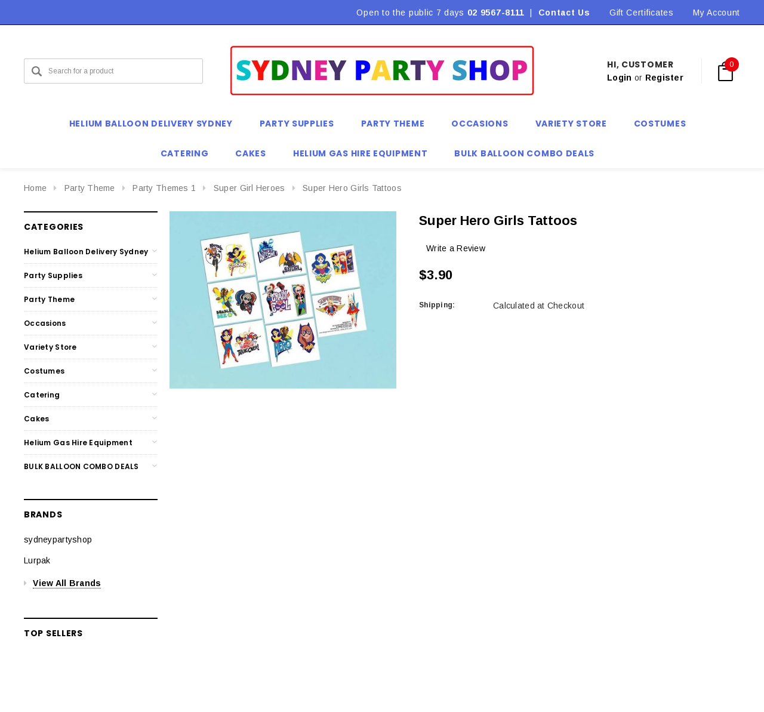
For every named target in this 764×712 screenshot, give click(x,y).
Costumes (44, 371)
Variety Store (50, 347)
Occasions (45, 323)
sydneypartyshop (58, 539)
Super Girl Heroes (249, 188)
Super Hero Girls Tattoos (352, 188)
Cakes (36, 419)
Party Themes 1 (164, 188)
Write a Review (455, 248)
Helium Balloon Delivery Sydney (86, 251)
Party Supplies (53, 275)
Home (35, 188)
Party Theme (89, 188)
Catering (42, 395)
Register (664, 77)
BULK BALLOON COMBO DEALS (81, 466)
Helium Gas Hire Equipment (78, 442)
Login (619, 77)
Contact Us (564, 12)
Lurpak (37, 560)
